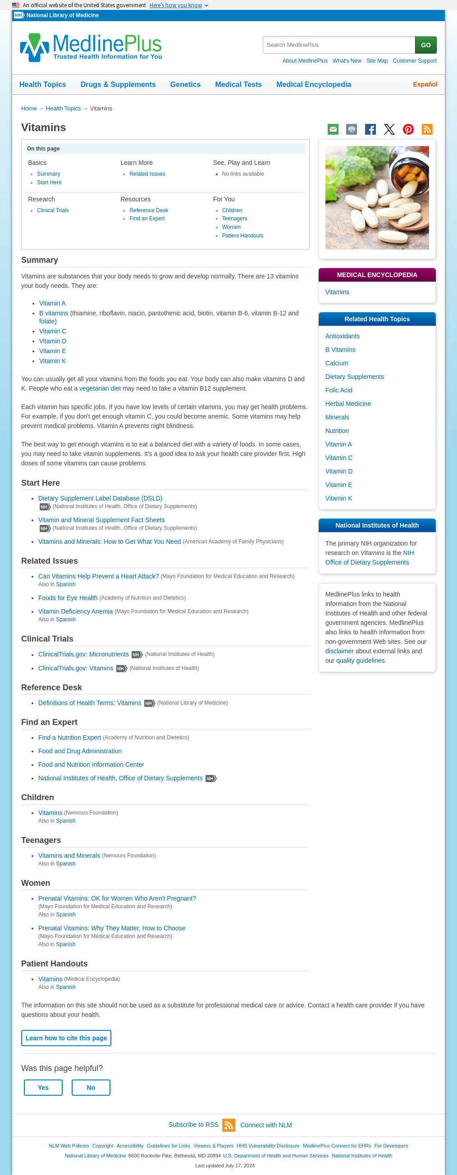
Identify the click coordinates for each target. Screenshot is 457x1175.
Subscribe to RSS (202, 1125)
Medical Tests (238, 84)
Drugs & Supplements (118, 84)
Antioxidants (342, 336)
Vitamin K (52, 360)
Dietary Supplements (354, 376)
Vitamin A (52, 303)
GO (426, 45)
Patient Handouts (243, 235)
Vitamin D (52, 341)
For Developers (391, 1145)
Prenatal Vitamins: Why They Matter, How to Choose (111, 928)
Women (231, 227)
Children (232, 210)
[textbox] (339, 45)
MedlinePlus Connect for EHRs (337, 1145)
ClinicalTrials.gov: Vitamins (76, 668)
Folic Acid (338, 390)
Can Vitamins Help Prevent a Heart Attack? (98, 576)
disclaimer (339, 651)
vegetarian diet (101, 388)
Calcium (336, 363)
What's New (347, 61)
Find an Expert (147, 218)
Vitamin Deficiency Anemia (75, 611)
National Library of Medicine (63, 15)
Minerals (337, 417)
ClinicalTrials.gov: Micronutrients (83, 654)
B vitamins (54, 313)
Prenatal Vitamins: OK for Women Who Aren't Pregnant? (117, 898)
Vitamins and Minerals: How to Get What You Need (109, 541)
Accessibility (130, 1145)
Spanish (65, 584)
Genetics (185, 84)
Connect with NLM (266, 1125)
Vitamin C (52, 331)
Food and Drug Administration (80, 751)
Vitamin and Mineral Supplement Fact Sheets (101, 520)
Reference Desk (148, 210)
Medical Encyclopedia (313, 84)
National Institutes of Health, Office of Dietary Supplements (120, 778)
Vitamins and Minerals (69, 855)
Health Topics (42, 84)
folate (47, 321)
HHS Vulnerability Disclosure (268, 1145)
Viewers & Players (213, 1145)
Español (425, 84)
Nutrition (337, 430)
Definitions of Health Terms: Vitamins (89, 702)
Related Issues (147, 174)
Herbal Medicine (348, 403)
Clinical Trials (53, 210)
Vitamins (50, 812)
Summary (48, 174)
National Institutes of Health (362, 1155)
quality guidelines (360, 660)
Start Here (49, 182)
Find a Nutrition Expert (69, 737)
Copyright (103, 1145)
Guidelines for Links (168, 1145)
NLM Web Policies (69, 1145)
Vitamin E (52, 351)
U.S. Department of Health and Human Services (276, 1155)
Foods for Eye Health (68, 597)
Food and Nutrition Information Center (91, 764)
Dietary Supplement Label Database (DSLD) (100, 498)
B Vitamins (340, 349)
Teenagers (234, 218)
